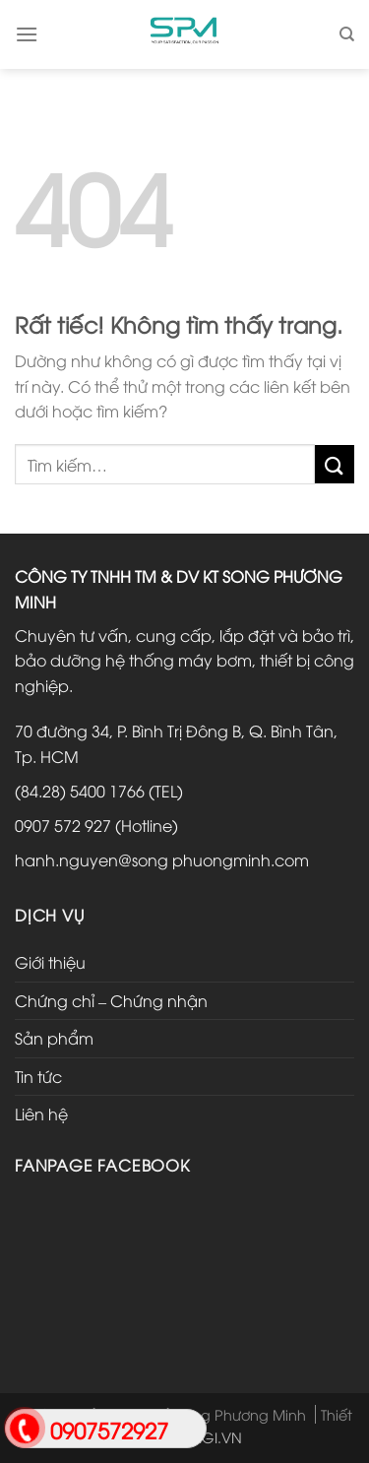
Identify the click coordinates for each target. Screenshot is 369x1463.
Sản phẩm (54, 1038)
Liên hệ (41, 1113)
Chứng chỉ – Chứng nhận (111, 1000)
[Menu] (26, 34)
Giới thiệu (50, 962)
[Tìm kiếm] (346, 34)
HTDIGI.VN (207, 1437)
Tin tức (38, 1076)
